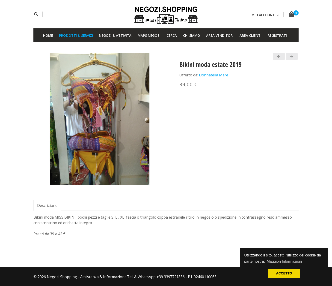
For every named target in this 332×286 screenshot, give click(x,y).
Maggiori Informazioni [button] (284, 261)
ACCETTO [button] (284, 273)
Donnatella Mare (213, 75)
